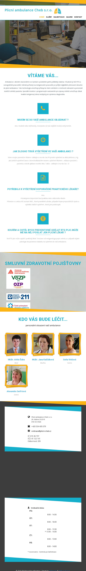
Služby (49, 17)
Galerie (69, 17)
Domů (41, 17)
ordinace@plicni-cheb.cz (41, 431)
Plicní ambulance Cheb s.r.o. (29, 10)
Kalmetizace (59, 17)
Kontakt (78, 17)
